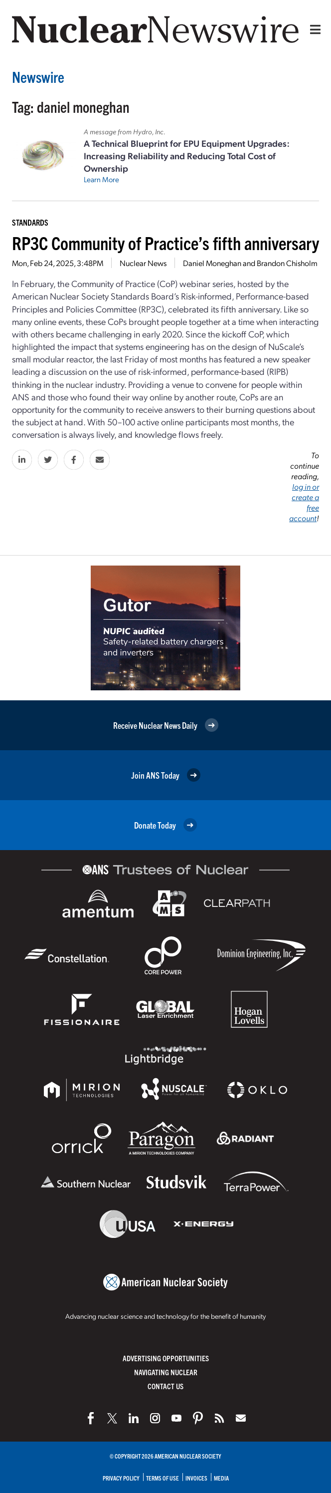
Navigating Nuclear (165, 1372)
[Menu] (313, 29)
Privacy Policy (121, 1478)
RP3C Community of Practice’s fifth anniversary (165, 242)
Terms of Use (162, 1478)
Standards (30, 222)
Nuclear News (143, 263)
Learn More (101, 179)
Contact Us (165, 1386)
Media (221, 1478)
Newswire (38, 76)
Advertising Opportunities (166, 1358)
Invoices (196, 1478)
